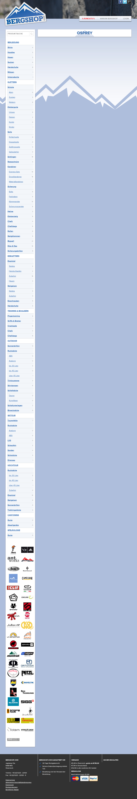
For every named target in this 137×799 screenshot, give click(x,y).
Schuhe (11, 87)
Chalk (10, 221)
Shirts (10, 47)
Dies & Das (12, 246)
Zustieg (12, 97)
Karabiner (12, 167)
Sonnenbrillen (14, 346)
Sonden (11, 450)
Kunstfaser (13, 401)
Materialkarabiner (16, 182)
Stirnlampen (13, 385)
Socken (11, 62)
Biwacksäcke (13, 410)
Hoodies (11, 52)
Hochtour (13, 465)
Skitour (12, 415)
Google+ (129, 2)
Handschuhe (13, 67)
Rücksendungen (12, 787)
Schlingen (12, 157)
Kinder (11, 127)
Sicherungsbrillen (15, 251)
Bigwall (11, 241)
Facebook (121, 2)
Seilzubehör (14, 152)
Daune (11, 396)
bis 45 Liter (13, 371)
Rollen (10, 231)
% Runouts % (88, 18)
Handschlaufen (15, 271)
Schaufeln (12, 445)
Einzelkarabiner (15, 177)
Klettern (12, 82)
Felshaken (13, 197)
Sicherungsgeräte (16, 207)
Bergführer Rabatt (12, 790)
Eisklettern (13, 256)
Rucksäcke (12, 351)
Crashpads (12, 326)
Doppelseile (14, 142)
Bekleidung (13, 42)
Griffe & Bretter (14, 321)
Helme (10, 211)
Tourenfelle (13, 420)
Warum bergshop (109, 18)
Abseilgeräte (13, 525)
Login (126, 18)
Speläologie (14, 530)
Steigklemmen (14, 236)
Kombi (11, 122)
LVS (9, 440)
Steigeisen (12, 286)
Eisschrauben (13, 301)
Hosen (10, 57)
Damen (12, 117)
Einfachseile (14, 137)
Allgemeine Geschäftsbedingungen (18, 783)
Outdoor (12, 341)
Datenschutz (10, 780)
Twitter (125, 2)
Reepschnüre (13, 162)
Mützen (11, 72)
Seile (10, 132)
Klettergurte (13, 107)
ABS (10, 356)
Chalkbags (12, 226)
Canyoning (13, 515)
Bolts (11, 192)
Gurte (10, 520)
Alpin (11, 92)
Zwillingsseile (14, 147)
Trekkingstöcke (14, 510)
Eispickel (11, 261)
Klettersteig (13, 216)
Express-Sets (14, 172)
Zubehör (12, 276)
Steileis (12, 266)
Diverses (11, 460)
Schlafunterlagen (15, 405)
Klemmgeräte (14, 202)
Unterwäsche (13, 77)
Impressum (10, 785)
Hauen (11, 281)
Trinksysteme (13, 381)
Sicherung (12, 186)
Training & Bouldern (18, 311)
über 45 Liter (14, 376)
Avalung (12, 361)
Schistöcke (12, 455)
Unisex (12, 112)
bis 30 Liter (13, 366)
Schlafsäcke (13, 390)
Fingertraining (14, 316)
